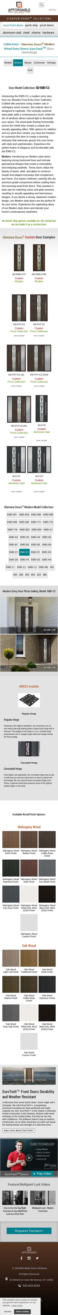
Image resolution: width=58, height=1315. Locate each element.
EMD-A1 (48, 529)
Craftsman (39, 62)
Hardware (48, 32)
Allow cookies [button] (22, 1312)
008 (21, 574)
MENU (52, 8)
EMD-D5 (13, 559)
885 (45, 574)
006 (15, 574)
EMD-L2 (21, 567)
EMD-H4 (46, 559)
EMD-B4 (46, 544)
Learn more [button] (17, 1305)
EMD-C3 (35, 552)
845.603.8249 (31, 1285)
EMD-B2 (24, 544)
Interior (36, 32)
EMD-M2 (43, 567)
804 (33, 574)
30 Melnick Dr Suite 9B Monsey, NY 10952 (31, 1280)
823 (39, 574)
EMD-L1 (10, 567)
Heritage (51, 62)
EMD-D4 (46, 552)
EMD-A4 (35, 537)
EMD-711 (36, 522)
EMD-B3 (35, 544)
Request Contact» (29, 1231)
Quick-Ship (31, 25)
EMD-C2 (24, 552)
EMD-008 (48, 514)
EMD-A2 (13, 537)
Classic (28, 62)
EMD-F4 (24, 559)
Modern (18, 62)
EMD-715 (48, 522)
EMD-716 (12, 529)
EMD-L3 (32, 567)
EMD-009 (12, 522)
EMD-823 (24, 529)
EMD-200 (24, 522)
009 (27, 574)
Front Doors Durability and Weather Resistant (28, 1094)
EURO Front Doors (13, 25)
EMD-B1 (13, 544)
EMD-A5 (46, 537)
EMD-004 (24, 514)
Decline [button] (7, 1312)
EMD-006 (36, 514)
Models (8, 62)
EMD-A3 (24, 537)
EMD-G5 (35, 559)
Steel (26, 32)
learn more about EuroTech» (18, 1130)
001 (52, 567)
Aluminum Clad (12, 32)
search (41, 4)
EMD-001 (12, 514)
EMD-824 (36, 529)
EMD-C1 (13, 552)
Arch (30, 70)
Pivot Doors (47, 25)
